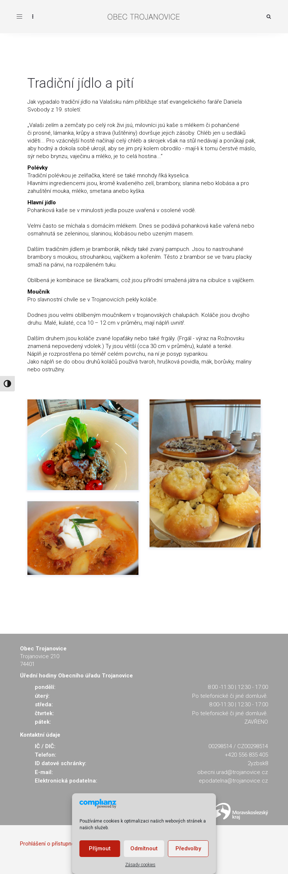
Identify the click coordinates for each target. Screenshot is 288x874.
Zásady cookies (140, 864)
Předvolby (188, 848)
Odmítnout (144, 848)
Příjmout (100, 848)
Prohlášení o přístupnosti (50, 843)
